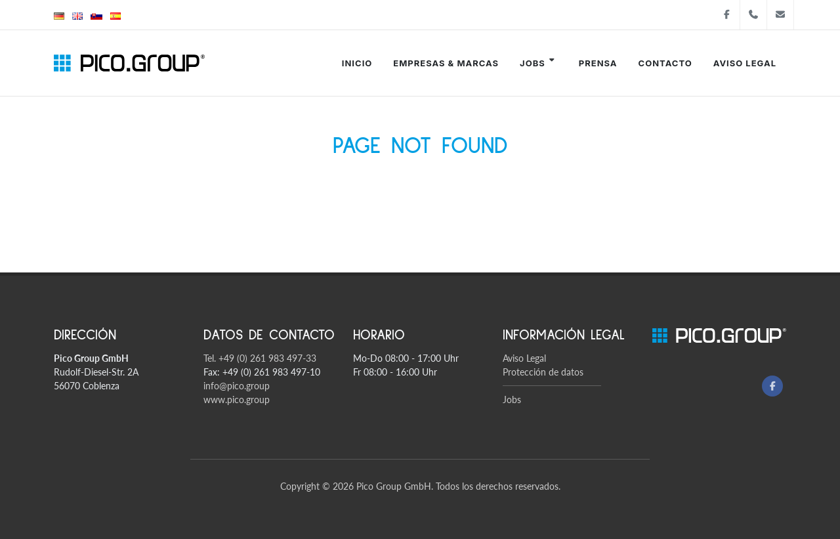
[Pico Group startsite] (129, 63)
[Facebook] (772, 386)
